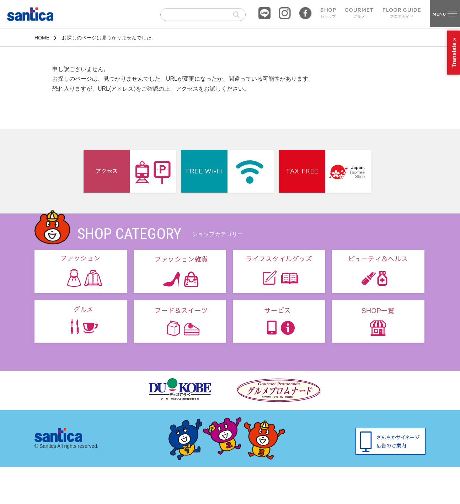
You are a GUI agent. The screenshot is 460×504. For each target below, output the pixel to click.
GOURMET (359, 13)
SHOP (328, 13)
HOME (41, 38)
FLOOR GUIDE (401, 13)
